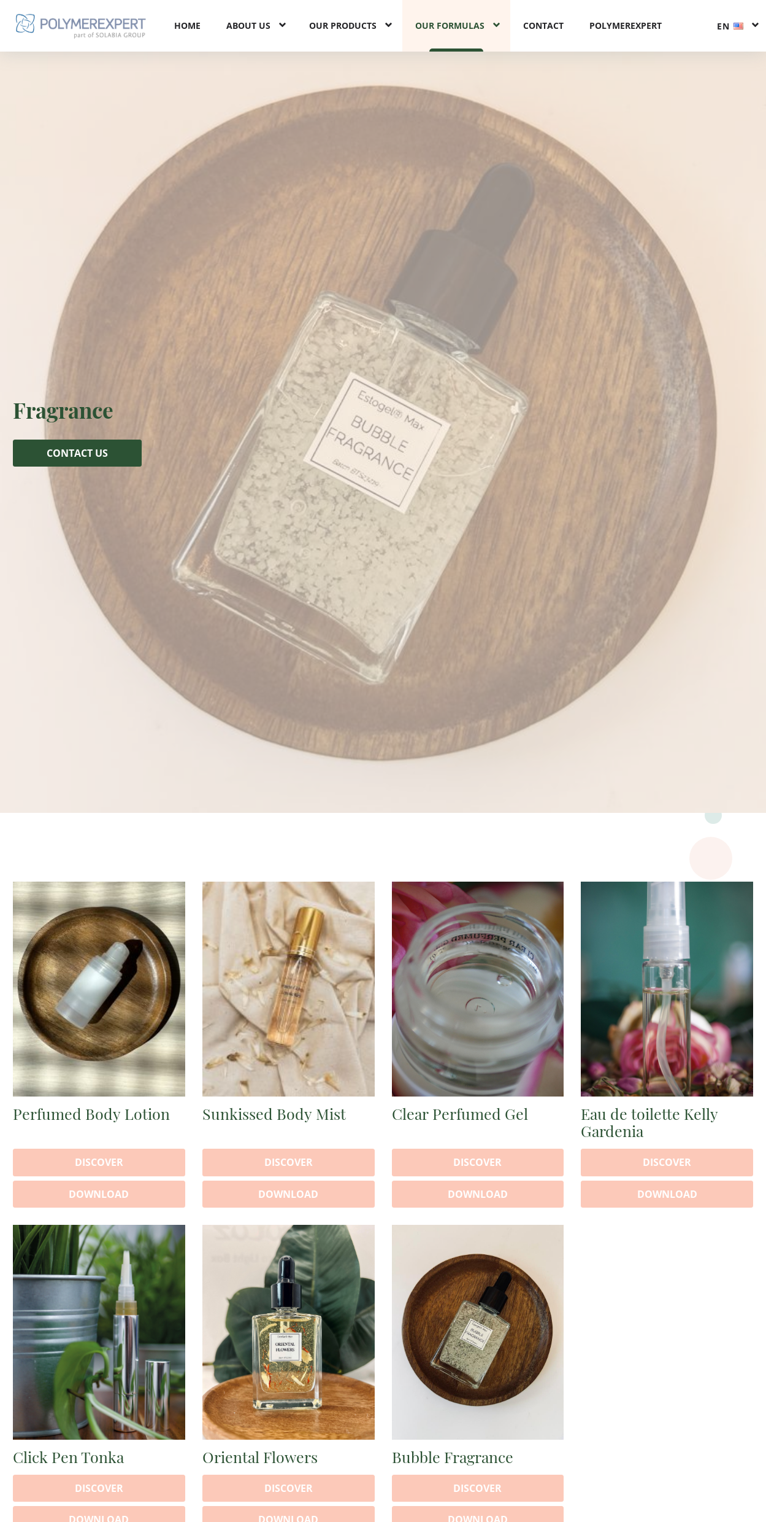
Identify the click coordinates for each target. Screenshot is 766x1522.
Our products (343, 25)
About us (248, 25)
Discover (99, 1162)
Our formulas (449, 25)
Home (187, 25)
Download (99, 1194)
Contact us (77, 453)
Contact (543, 25)
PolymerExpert (625, 25)
